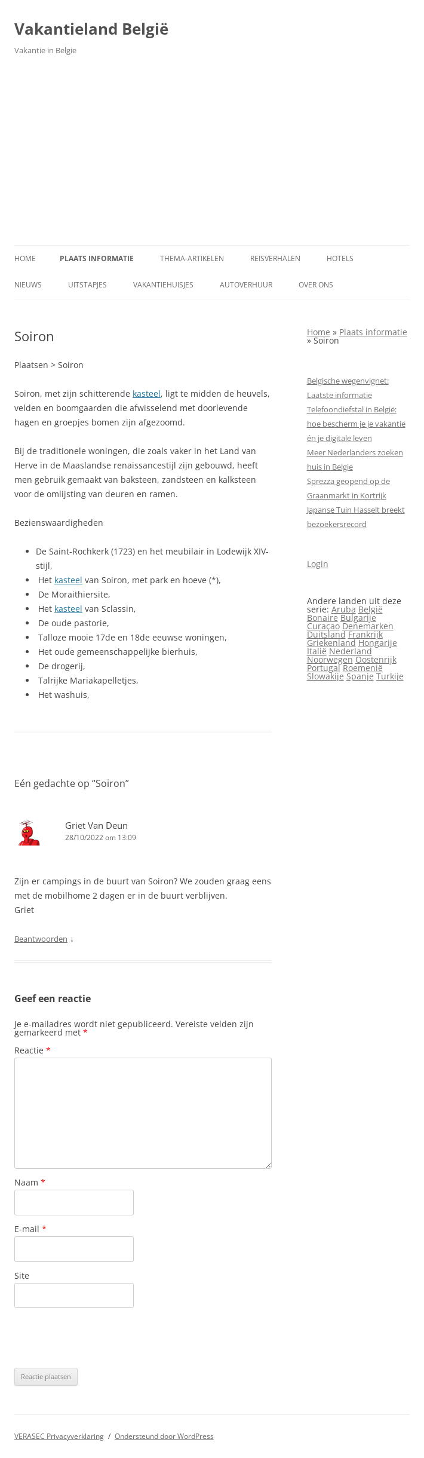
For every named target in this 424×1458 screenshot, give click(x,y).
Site (21, 1275)
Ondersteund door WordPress (164, 1436)
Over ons (316, 285)
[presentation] (105, 1338)
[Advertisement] (212, 155)
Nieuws (28, 285)
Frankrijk (365, 634)
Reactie (32, 1050)
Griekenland (331, 642)
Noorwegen (330, 659)
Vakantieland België (91, 28)
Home (25, 258)
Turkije (390, 676)
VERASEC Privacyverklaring (59, 1436)
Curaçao (323, 626)
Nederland (350, 651)
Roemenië (363, 667)
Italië (317, 651)
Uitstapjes (87, 285)
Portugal (323, 667)
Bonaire (322, 617)
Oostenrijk (376, 659)
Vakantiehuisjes (163, 285)
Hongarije (377, 642)
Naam (29, 1182)
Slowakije (325, 676)
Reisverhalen (275, 258)
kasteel (147, 393)
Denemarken (368, 626)
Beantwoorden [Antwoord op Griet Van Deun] (40, 938)
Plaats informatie (97, 258)
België (370, 609)
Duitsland (326, 634)
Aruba (343, 609)
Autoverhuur (246, 285)
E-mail (30, 1229)
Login (317, 563)
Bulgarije (358, 617)
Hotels (340, 258)
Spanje (360, 676)
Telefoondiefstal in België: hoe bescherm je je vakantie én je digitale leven (356, 423)
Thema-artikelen (192, 258)
